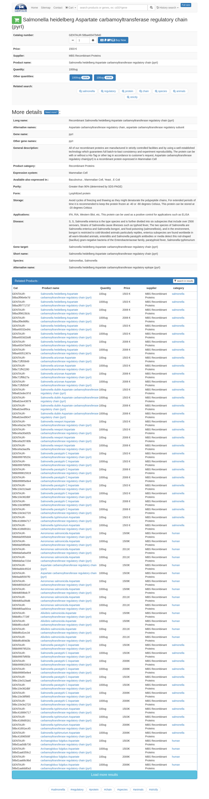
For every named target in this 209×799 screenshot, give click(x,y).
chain (144, 91)
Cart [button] (70, 7)
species (161, 91)
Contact (57, 7)
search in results (183, 281)
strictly (132, 97)
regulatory (108, 91)
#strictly (153, 789)
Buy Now (113, 40)
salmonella (87, 91)
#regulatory (77, 789)
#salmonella (58, 789)
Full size (186, 5)
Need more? (51, 112)
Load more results (104, 775)
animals (179, 91)
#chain (108, 789)
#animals (138, 789)
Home (34, 7)
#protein (94, 789)
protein (127, 91)
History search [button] (168, 7)
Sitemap (45, 7)
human (176, 533)
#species (122, 789)
